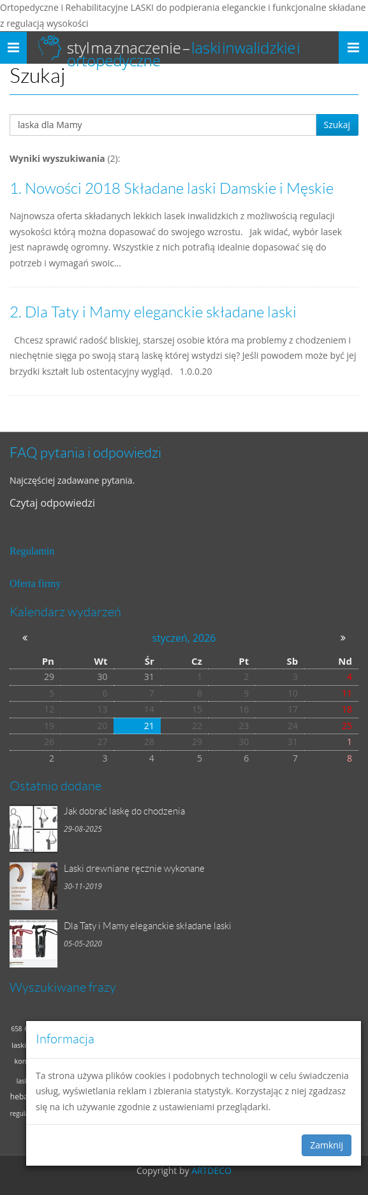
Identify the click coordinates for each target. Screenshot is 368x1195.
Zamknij (326, 1145)
